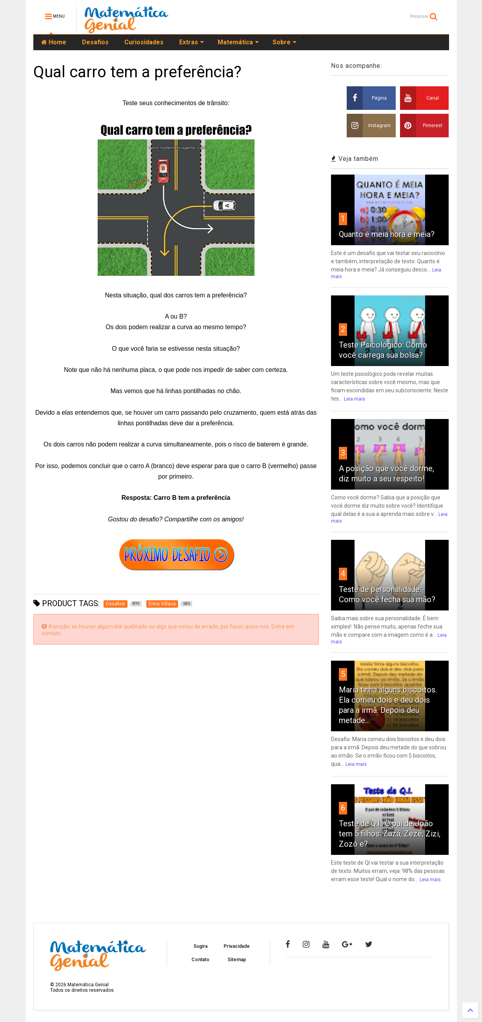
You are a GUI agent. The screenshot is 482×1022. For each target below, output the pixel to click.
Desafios (95, 42)
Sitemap (236, 959)
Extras (191, 42)
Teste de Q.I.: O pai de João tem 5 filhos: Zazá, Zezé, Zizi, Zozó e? (389, 834)
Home (53, 42)
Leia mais (354, 399)
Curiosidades (144, 42)
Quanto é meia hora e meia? (387, 234)
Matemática (238, 42)
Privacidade (237, 946)
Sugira (200, 946)
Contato (200, 959)
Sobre (284, 42)
